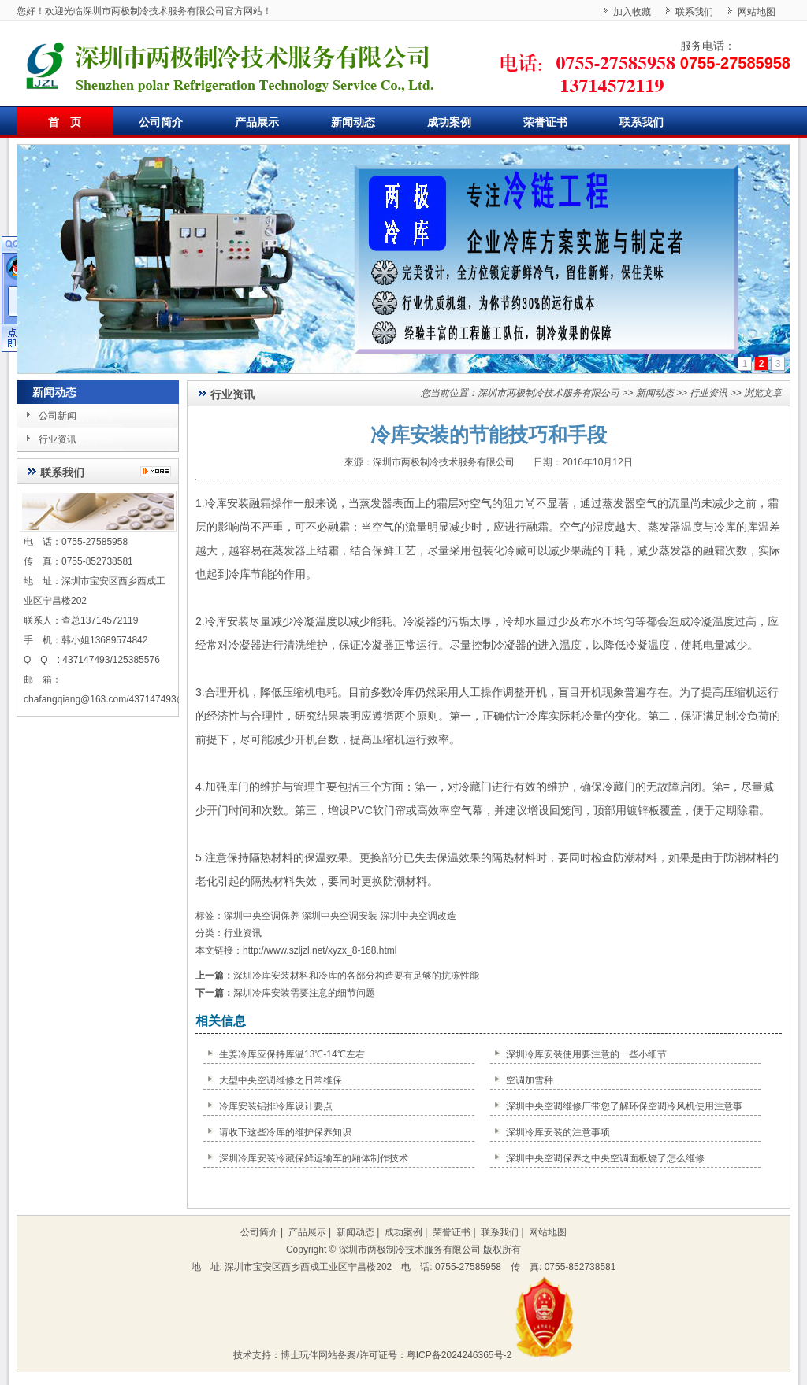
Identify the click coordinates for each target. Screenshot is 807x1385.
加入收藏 (632, 11)
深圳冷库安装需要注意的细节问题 (304, 992)
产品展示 (257, 122)
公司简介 (161, 122)
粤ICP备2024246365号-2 (459, 1355)
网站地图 (756, 11)
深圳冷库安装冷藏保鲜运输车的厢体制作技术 (313, 1158)
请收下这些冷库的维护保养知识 (285, 1132)
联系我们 (694, 11)
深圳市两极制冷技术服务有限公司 (548, 392)
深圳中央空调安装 (339, 915)
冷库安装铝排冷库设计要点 (276, 1106)
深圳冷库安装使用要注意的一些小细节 (586, 1054)
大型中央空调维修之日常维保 (280, 1080)
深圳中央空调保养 (261, 915)
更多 (159, 471)
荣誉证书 (545, 122)
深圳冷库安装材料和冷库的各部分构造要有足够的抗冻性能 (356, 975)
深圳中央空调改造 (418, 915)
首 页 (64, 122)
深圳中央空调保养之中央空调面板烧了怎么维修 (605, 1158)
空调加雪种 (529, 1080)
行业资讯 (57, 439)
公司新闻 (57, 415)
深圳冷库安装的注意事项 (558, 1132)
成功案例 (449, 122)
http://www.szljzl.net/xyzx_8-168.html (319, 950)
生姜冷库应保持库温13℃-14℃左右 (292, 1054)
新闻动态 (353, 122)
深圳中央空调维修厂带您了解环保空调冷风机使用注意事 (624, 1106)
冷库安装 (227, 503)
